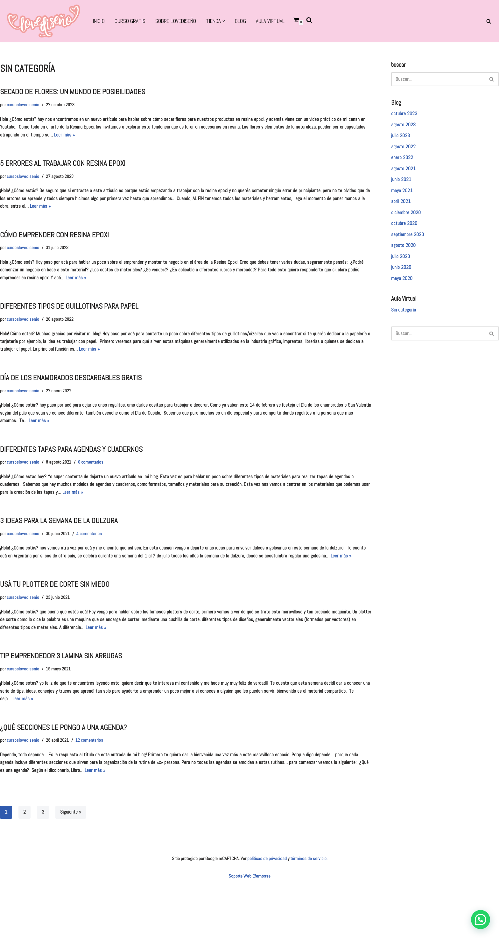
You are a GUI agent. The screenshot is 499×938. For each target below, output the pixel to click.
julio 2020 (401, 270)
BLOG (248, 21)
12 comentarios (95, 794)
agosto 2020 (404, 258)
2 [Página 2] (25, 869)
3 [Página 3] (43, 869)
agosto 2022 (404, 151)
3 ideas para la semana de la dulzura (65, 551)
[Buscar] (488, 21)
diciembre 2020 (407, 222)
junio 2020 (402, 281)
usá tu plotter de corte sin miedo (60, 628)
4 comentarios (94, 566)
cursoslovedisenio (23, 108)
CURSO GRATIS (131, 21)
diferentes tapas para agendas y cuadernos (78, 475)
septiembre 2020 (409, 246)
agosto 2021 (404, 175)
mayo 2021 (403, 199)
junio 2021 (402, 187)
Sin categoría (405, 327)
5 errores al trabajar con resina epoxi (69, 170)
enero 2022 (403, 163)
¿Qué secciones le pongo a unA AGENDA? (69, 780)
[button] (231, 21)
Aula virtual (279, 21)
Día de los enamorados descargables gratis (77, 399)
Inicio (99, 21)
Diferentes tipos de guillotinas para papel (76, 323)
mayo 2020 (403, 294)
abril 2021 (401, 210)
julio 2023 (401, 140)
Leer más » (164, 140)
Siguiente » (72, 869)
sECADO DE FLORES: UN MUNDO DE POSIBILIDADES (79, 94)
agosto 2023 (404, 128)
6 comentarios (96, 489)
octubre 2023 (405, 116)
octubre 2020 (405, 234)
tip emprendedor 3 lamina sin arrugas (67, 704)
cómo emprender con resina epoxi (60, 247)
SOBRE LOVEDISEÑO (179, 21)
